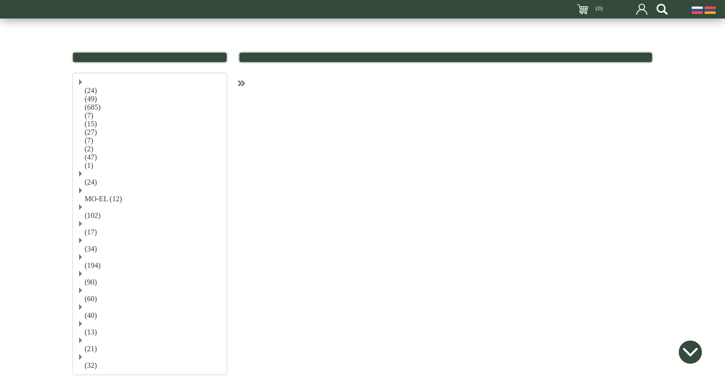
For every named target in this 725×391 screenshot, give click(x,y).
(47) (91, 157)
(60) (91, 299)
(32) (91, 365)
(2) (89, 149)
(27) (91, 132)
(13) (91, 332)
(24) (91, 90)
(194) (93, 265)
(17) (91, 232)
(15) (91, 124)
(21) (91, 349)
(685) (93, 107)
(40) (91, 315)
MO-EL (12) (103, 199)
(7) (89, 115)
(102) (93, 215)
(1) (89, 165)
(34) (91, 249)
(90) (91, 282)
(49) (91, 99)
